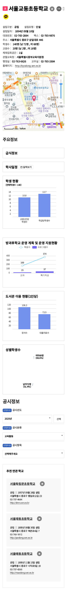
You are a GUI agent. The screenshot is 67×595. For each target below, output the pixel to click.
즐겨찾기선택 (52, 8)
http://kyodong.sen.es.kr (28, 65)
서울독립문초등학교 (22, 483)
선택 (59, 419)
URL (59, 9)
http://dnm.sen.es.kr (19, 502)
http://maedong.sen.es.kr (22, 572)
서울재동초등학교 (21, 518)
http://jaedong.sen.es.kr (21, 537)
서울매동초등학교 (21, 553)
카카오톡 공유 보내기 (6, 16)
